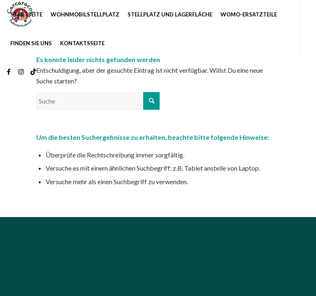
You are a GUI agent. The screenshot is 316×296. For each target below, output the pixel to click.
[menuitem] (26, 14)
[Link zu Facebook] (8, 71)
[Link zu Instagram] (21, 71)
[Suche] (98, 101)
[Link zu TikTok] (33, 71)
